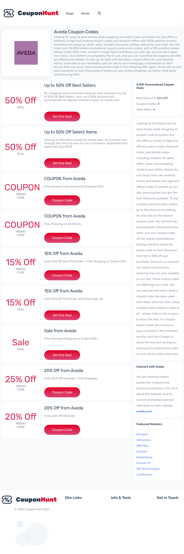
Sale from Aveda (60, 330)
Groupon (142, 434)
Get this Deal (62, 116)
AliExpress (143, 440)
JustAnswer (144, 474)
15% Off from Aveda (63, 253)
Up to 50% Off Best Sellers (70, 85)
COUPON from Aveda (64, 178)
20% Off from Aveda (63, 408)
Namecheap (144, 457)
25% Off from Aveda (63, 370)
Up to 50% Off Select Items (70, 131)
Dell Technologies (148, 468)
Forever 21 (143, 463)
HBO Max (142, 445)
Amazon (141, 451)
